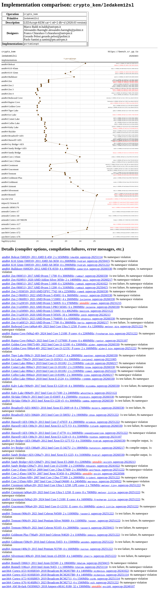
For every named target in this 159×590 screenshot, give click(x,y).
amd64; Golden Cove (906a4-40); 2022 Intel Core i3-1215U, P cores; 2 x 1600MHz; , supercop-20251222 (69, 348)
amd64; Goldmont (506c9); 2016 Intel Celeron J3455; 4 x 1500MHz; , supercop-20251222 (57, 541)
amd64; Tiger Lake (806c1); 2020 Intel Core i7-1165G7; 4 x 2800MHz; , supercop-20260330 (60, 355)
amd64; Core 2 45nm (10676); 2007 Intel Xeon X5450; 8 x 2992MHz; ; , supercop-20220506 (63, 473)
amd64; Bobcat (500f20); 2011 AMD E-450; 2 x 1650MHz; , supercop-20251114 (52, 257)
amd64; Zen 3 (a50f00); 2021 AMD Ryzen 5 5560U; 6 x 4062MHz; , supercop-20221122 (57, 310)
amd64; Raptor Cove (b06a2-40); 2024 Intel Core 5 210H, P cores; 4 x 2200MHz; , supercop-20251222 (69, 333)
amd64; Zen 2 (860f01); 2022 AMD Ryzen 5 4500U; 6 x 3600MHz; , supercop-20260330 (57, 295)
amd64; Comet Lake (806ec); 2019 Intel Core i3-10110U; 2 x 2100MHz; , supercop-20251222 (59, 370)
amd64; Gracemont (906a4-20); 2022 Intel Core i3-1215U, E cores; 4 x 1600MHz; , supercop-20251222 (70, 506)
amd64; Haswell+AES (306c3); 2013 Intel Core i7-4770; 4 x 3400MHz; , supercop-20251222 (65, 432)
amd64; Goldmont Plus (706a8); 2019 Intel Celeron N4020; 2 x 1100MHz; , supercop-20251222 (61, 534)
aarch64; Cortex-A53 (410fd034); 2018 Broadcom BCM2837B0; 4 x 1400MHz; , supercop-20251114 (65, 574)
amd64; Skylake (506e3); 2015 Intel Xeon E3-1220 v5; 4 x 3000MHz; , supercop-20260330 (57, 400)
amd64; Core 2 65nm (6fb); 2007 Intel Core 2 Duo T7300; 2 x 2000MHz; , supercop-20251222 (61, 477)
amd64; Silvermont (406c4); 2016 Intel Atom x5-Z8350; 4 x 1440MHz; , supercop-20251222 (59, 555)
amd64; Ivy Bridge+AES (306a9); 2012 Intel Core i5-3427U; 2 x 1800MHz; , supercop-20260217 (63, 447)
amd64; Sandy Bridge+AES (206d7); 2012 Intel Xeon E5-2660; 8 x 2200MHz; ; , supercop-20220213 (68, 461)
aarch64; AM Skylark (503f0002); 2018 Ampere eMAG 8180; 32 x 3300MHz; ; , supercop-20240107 (68, 586)
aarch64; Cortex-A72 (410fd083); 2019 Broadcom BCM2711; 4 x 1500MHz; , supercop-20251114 (61, 578)
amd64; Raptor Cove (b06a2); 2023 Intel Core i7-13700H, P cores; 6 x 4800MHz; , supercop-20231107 (65, 340)
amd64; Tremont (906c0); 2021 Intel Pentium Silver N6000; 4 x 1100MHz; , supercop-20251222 (61, 520)
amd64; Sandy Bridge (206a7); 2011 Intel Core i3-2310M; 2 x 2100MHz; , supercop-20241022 (61, 465)
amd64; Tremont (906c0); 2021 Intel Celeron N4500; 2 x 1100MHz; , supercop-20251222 (58, 513)
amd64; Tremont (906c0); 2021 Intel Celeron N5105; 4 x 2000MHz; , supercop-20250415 (58, 527)
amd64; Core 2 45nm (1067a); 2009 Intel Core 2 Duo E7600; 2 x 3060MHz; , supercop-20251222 (63, 469)
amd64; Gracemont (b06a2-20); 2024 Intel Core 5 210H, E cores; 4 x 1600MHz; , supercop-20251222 (71, 499)
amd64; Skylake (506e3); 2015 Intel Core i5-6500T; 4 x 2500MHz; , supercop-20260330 (58, 396)
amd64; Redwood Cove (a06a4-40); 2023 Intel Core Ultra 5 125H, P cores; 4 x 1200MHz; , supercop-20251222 (72, 326)
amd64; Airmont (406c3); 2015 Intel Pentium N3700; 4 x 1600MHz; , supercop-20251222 (57, 548)
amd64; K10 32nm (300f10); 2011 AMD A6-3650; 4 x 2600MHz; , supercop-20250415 (56, 260)
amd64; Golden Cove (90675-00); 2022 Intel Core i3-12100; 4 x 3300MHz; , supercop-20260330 (60, 344)
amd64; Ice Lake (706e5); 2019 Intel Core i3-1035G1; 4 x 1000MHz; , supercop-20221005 (59, 359)
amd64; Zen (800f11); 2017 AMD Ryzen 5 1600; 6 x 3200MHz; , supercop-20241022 (55, 283)
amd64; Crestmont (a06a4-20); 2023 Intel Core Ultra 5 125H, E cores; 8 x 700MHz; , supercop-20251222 (71, 492)
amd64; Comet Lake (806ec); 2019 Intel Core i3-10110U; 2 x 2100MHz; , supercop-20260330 (58, 367)
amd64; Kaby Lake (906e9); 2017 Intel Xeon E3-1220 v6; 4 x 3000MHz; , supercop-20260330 (60, 385)
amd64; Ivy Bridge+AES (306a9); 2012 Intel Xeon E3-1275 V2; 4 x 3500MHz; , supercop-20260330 (63, 440)
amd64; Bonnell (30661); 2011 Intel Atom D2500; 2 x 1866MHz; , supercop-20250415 (55, 563)
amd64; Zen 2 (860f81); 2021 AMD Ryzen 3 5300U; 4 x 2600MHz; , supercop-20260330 (58, 299)
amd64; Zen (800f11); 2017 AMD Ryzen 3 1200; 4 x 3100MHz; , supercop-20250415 (55, 287)
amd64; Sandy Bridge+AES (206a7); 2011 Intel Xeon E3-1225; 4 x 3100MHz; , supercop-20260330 (63, 454)
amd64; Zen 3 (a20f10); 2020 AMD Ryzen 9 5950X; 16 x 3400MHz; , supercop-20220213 (56, 314)
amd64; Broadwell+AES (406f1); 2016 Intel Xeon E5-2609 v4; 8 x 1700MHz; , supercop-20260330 (63, 407)
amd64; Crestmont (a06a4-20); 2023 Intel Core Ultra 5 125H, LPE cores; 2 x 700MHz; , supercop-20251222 (71, 485)
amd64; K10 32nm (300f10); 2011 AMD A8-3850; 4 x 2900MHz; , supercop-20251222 (56, 264)
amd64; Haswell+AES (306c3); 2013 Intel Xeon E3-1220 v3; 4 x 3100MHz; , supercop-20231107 (62, 436)
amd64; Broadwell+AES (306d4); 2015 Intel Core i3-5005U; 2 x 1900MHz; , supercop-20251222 (60, 414)
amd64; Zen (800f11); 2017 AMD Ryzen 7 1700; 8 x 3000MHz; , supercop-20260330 (55, 275)
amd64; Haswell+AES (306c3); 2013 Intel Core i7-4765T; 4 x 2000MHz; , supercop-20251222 (61, 421)
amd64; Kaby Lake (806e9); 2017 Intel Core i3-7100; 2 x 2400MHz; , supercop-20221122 (59, 392)
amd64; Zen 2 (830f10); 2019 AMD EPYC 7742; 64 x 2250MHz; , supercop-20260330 (55, 291)
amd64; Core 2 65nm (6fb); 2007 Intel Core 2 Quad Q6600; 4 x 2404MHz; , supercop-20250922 (61, 481)
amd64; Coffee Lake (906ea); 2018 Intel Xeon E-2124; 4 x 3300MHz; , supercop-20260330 (58, 378)
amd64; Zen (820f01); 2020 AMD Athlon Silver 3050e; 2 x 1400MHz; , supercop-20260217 (57, 279)
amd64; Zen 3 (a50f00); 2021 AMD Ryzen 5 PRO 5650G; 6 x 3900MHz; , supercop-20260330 (60, 306)
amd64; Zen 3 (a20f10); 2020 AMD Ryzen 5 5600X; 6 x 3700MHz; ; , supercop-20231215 (61, 303)
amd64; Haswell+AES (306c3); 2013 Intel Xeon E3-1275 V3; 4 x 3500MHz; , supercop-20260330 (62, 425)
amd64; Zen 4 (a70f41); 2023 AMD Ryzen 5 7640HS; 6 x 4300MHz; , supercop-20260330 (58, 318)
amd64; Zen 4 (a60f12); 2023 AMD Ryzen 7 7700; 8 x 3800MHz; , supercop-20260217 (55, 322)
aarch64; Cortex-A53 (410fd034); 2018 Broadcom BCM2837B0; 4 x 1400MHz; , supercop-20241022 (65, 570)
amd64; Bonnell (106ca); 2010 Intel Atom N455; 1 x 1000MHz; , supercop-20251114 (54, 566)
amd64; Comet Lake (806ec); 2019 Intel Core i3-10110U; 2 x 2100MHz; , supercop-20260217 (60, 363)
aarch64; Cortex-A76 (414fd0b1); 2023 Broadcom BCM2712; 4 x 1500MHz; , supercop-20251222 (60, 582)
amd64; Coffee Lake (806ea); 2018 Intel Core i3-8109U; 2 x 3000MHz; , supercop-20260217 (57, 374)
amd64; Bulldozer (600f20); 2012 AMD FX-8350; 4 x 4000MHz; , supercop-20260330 (57, 268)
